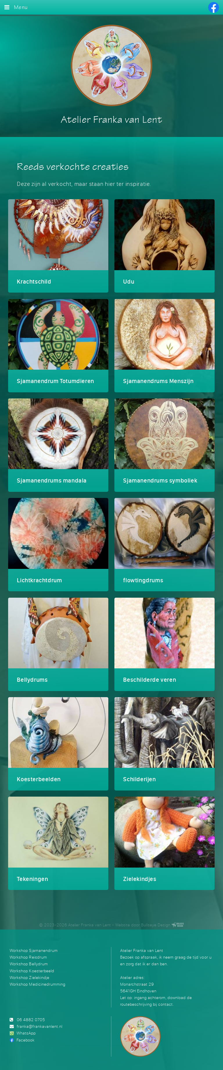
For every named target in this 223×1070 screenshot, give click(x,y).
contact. (166, 1000)
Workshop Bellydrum (29, 960)
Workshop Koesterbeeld (32, 966)
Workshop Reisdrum (28, 953)
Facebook (26, 1036)
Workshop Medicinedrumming (37, 980)
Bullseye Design (155, 920)
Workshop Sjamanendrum (33, 946)
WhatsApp (26, 1029)
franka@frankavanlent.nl (39, 1022)
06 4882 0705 (31, 1015)
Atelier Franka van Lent (111, 120)
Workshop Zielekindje (29, 973)
